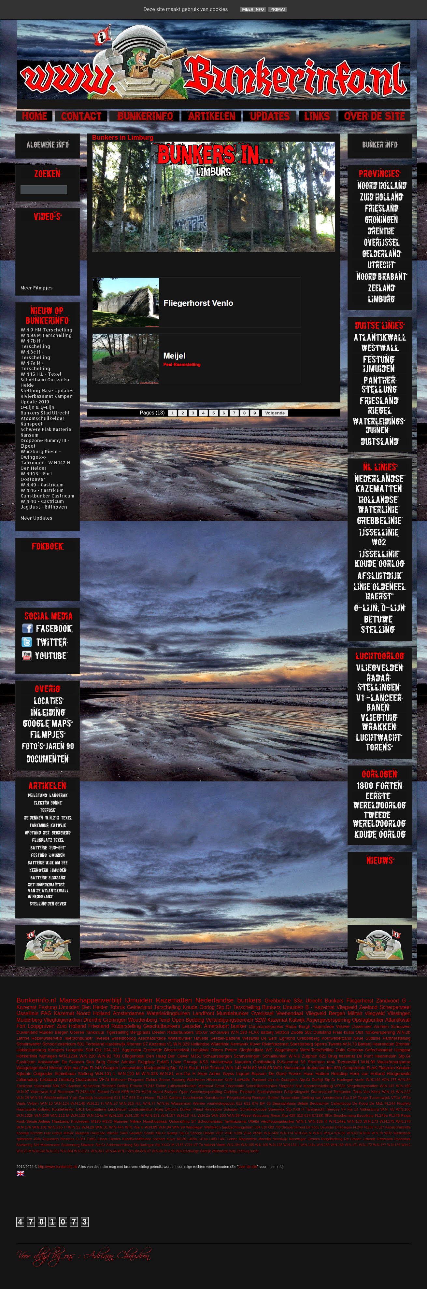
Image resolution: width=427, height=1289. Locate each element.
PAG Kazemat (57, 1013)
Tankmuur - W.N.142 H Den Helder (45, 465)
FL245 (394, 1115)
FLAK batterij (261, 1032)
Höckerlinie (27, 1056)
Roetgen (259, 1097)
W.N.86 (233, 1115)
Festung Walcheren (188, 1079)
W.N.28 (23, 1097)
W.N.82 (250, 1067)
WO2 (388, 1133)
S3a (298, 1000)
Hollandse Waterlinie (210, 1044)
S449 (124, 1133)
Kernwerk (240, 1044)
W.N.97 (23, 1091)
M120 (96, 1121)
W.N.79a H (134, 1127)
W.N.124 (61, 1103)
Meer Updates (36, 518)
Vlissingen (398, 1013)
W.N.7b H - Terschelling (35, 343)
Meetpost (82, 1133)
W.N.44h (116, 1127)
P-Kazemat (287, 1061)
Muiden (46, 1032)
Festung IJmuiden (58, 1007)
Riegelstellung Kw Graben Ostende (348, 1139)
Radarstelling (126, 1026)
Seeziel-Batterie (225, 1038)
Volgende (275, 413)
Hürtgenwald (398, 1073)
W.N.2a (204, 1115)
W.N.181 (39, 1127)
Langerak (74, 1049)
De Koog (360, 1103)
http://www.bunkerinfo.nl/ (57, 1167)
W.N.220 (87, 1056)
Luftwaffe (242, 1079)
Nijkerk (135, 1121)
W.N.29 (88, 1127)
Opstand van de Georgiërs (275, 1079)
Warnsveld (39, 1091)
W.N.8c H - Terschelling (35, 354)
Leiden (232, 1139)
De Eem (269, 1038)
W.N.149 (373, 1079)
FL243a (381, 1115)
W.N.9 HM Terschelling (47, 329)
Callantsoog (341, 1103)
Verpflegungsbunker (278, 1121)
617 (124, 1097)
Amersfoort (216, 1026)
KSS (204, 1061)
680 (271, 1127)
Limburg (66, 1079)
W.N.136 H (317, 1121)
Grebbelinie (278, 1000)
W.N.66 (364, 1133)
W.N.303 (218, 1115)
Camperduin (353, 1067)
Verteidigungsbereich (229, 1020)
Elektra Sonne (158, 1079)
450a (37, 1139)
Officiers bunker (178, 1109)
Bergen (61, 1032)
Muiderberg (29, 1020)
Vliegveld (346, 1007)
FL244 (390, 1103)
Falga (405, 1115)
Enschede (152, 1049)
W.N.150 (323, 1145)
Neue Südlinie (367, 1038)
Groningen (115, 1020)
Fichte (161, 1086)
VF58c (258, 1133)
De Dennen (73, 1061)
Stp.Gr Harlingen (338, 1079)
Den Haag (156, 1056)
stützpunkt (42, 1086)
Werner (199, 1103)
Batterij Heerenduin (376, 1044)
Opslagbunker (368, 1020)
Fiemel (103, 1091)
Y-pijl (73, 1097)
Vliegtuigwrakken (63, 1020)
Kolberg (43, 1109)
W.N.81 (167, 1073)
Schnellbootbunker (261, 1086)
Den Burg (95, 1061)
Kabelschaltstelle (398, 1127)
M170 (135, 1091)
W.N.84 (404, 1079)
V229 (238, 1133)
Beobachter (319, 1103)
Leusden (192, 1026)
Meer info (253, 9)
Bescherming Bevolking (354, 1115)
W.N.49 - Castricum (42, 484)
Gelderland (139, 1007)
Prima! (277, 9)
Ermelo (136, 1086)
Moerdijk (264, 1139)
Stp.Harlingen (144, 1145)
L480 (213, 1139)
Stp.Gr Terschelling (238, 1007)
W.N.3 (317, 1133)
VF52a (339, 1086)
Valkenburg (369, 1109)
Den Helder (94, 1007)
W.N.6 (294, 1056)
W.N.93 (36, 1097)
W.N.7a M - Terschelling (35, 365)
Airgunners (50, 1139)
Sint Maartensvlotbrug (314, 1086)
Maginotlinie (248, 1139)
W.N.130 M (134, 1115)
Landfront (203, 1013)
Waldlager (194, 1127)
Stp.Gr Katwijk (167, 1133)
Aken (202, 1073)
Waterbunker (180, 1038)
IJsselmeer (361, 1026)
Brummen (66, 1091)
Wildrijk (205, 1151)
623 (132, 1097)
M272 (107, 1121)
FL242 (162, 1097)
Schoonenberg (210, 1121)
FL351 (80, 1139)
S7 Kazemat (154, 1044)
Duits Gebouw (349, 1049)
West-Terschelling (317, 1049)
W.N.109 (42, 1115)
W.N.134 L (291, 1145)
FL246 (96, 1067)
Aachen (74, 1086)
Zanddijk (86, 1097)
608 (55, 1086)
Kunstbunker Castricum (47, 495)
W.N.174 (286, 1133)
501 (80, 1044)
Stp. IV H (178, 1067)
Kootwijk (23, 1133)
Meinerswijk (221, 1061)
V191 (229, 1133)
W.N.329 (181, 1044)
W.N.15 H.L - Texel (41, 374)
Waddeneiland (56, 1097)
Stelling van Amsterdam (322, 1097)
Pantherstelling (396, 1038)
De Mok (376, 1103)
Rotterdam (385, 1139)
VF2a (406, 1097)
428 (292, 1115)
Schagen (230, 1109)
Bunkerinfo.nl (36, 1000)
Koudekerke (193, 1097)
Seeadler (136, 1133)
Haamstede (26, 1109)
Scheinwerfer (29, 1044)
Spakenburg (70, 1145)
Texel (164, 1020)
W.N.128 (116, 1115)
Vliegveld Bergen (325, 1013)
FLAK (371, 1067)
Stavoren (87, 1145)
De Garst (278, 1073)
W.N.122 (78, 1115)
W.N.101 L (105, 1073)
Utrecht (314, 1000)
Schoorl (49, 1044)
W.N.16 (388, 1091)
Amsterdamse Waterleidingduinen (151, 1013)
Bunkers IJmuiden (283, 1007)
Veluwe (342, 1026)
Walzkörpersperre (393, 1061)
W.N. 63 (387, 1109)
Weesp (55, 1067)
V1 (169, 1044)
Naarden (243, 1061)
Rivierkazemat (275, 1044)
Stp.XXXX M (164, 1145)
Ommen (314, 1139)
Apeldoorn (91, 1086)
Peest (198, 1109)
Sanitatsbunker (269, 1091)
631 (247, 1103)
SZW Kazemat (271, 1020)
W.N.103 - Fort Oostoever (36, 476)
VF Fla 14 (350, 1109)
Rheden (112, 1133)
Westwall (250, 1038)
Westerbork (402, 1133)
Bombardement (293, 1127)
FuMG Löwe (169, 1061)
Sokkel (273, 1097)
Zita (284, 1115)
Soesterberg (301, 1044)
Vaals (21, 1103)
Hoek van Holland (367, 1073)
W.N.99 (178, 1127)
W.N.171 (351, 1145)
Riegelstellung (239, 1097)
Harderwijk (115, 1044)
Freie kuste (343, 1032)
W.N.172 (365, 1145)
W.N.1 (301, 1121)
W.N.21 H (95, 1103)
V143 (179, 1145)
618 (264, 1127)
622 (322, 1056)
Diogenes (136, 1079)
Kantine (175, 1097)
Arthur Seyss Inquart (229, 1073)
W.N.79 (377, 1133)
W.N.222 (403, 1091)
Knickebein (80, 1121)
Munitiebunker (233, 1013)
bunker (239, 1026)
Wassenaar (294, 1067)
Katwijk (297, 1020)
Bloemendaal (176, 1049)
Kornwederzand (336, 1038)
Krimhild (36, 1133)
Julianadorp (27, 1079)
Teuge (363, 1097)
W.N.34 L (98, 1151)
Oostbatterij (264, 1061)
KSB (125, 1091)
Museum (121, 1121)
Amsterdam (48, 1061)
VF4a (247, 1133)
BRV (329, 1115)
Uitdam (208, 1133)
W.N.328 (150, 1073)
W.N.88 (157, 1151)
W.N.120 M (129, 1073)
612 (239, 1103)
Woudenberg (142, 1020)
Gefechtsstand (378, 1049)
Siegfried (286, 1086)
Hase (308, 1073)
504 (257, 1127)
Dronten (402, 1044)
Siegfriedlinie (251, 1049)
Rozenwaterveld (46, 1038)
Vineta (221, 1145)
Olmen (216, 1049)
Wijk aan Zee (76, 1067)
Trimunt (217, 1067)
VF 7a (198, 1145)
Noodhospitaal (155, 1121)
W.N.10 (46, 1103)
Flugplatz (146, 1061)
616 (53, 1091)
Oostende (98, 1133)
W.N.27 (111, 1103)
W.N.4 (328, 1133)
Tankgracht (315, 1109)
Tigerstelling (117, 1032)
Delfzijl (122, 1086)
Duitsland (322, 1032)
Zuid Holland (71, 1026)
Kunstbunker (215, 1097)
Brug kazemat (341, 1056)
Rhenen (134, 1044)
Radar (291, 1026)
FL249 (358, 1127)
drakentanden (320, 1067)
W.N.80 (133, 1151)
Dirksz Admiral (121, 1061)
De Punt (365, 1056)
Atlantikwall (397, 1020)
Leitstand (48, 1079)
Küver (255, 1044)
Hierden (115, 1139)
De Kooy (312, 1127)
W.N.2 (405, 1145)
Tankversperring (380, 1032)
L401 (80, 1109)
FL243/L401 (86, 1091)
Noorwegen (297, 1139)
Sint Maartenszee (47, 1145)
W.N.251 (52, 1151)
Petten (231, 1049)
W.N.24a (38, 1151)
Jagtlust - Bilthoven (44, 507)
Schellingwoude (253, 1109)
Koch (229, 1079)
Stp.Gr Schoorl (190, 1133)
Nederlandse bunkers (228, 1000)
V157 (219, 1133)
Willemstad (220, 1151)
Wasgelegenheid (32, 1067)
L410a (203, 1139)
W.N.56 (339, 1133)
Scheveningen (247, 1056)
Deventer (327, 1127)
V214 (188, 1145)
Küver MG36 (176, 1139)
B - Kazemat (320, 1007)
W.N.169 (337, 1145)
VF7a (104, 1079)
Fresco (295, 1073)
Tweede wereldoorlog (115, 1038)
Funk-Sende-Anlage (33, 1121)
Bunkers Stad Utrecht (45, 412)
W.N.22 (74, 1127)
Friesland (98, 1026)
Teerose (333, 1109)
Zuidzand (24, 1086)
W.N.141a (308, 1145)
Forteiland (94, 1044)
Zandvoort (387, 1000)
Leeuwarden (131, 1067)
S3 (303, 1061)
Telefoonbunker (78, 1038)
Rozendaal (402, 1139)
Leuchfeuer (117, 1109)
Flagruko (386, 1067)
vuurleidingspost (220, 1103)
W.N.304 (66, 1151)
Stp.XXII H (295, 1109)
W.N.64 (111, 1151)
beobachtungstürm (237, 1127)
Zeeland (368, 1007)
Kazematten (174, 1000)
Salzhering (25, 1145)
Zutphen (310, 1056)
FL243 (149, 1086)
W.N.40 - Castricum (42, 501)
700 (277, 1127)
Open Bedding (188, 1020)
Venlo (359, 1079)
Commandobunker (266, 1026)
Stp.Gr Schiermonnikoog (114, 1145)
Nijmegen (48, 1056)
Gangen (110, 1067)
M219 (146, 1091)
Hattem (322, 1073)
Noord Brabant (165, 1091)
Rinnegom (213, 1109)
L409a (192, 1139)
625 (64, 1086)
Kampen (56, 1049)
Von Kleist (371, 1091)
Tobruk (117, 1007)
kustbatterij (103, 1097)
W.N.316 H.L (130, 1103)
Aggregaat (131, 1049)
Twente (335, 1044)
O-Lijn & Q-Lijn (37, 407)
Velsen (33, 1103)
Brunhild (109, 1086)
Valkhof (209, 1145)
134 (107, 1049)
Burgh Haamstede (316, 1026)
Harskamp (60, 1121)
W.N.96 (169, 1151)
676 (255, 1103)
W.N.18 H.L (186, 1115)
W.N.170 (354, 1121)
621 (116, 1049)
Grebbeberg (308, 1038)
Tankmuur (95, 1032)
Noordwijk (280, 1139)
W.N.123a (68, 1056)
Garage (190, 1061)
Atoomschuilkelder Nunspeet (42, 421)
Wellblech (212, 1127)
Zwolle (297, 1032)
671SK (317, 1115)
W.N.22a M (303, 1133)
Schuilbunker (274, 1056)
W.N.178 (403, 1121)
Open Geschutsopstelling (200, 1091)
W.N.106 (261, 1145)
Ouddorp (231, 1091)
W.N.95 (163, 1103)
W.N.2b (404, 1032)
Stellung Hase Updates (47, 390)
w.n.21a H (185, 1073)
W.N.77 (149, 1103)
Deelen (158, 1032)
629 (307, 1115)
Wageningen (286, 1049)
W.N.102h (25, 1115)
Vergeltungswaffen (362, 1086)
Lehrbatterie (96, 1109)
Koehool (159, 1139)
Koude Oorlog (199, 1007)
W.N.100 (403, 1109)
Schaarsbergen (217, 1056)
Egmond (287, 1038)
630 (337, 1067)
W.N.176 (389, 1079)
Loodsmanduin (140, 1109)
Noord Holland (93, 1013)
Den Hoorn (146, 1097)
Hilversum (214, 1079)
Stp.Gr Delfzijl (311, 1079)
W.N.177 (379, 1145)
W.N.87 (145, 1151)
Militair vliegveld (366, 1013)
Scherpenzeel (394, 1007)
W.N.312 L (82, 1151)
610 (300, 1115)
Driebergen (343, 1127)
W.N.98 (368, 1061)
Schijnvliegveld (296, 1091)
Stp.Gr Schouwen (212, 1032)
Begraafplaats (284, 1103)
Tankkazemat (235, 1121)
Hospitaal (199, 1049)
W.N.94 (165, 1127)
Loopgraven (41, 1026)
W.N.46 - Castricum (42, 490)
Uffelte (253, 1121)
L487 (222, 1139)
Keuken (403, 1067)
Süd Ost (94, 1049)
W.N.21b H (57, 1127)
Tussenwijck (379, 1097)
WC (269, 1049)
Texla (357, 1091)
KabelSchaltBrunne (136, 1139)
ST (193, 1121)
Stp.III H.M (199, 1067)
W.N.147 (387, 1086)
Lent (47, 1133)
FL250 (368, 1127)
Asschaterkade (152, 1038)
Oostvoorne (86, 1079)
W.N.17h (24, 1127)
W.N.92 (104, 1056)
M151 (196, 1056)
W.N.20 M (24, 1151)
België (302, 1103)
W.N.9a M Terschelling (46, 335)
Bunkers (334, 1000)
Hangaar (402, 1049)
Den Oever (178, 1056)
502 (308, 1032)
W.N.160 (403, 1086)
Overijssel (262, 1013)
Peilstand (248, 1091)
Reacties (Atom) (228, 428)
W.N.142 (233, 1067)
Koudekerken (63, 1109)
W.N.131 (152, 1115)
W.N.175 (387, 1121)
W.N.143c (271, 1133)
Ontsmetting (179, 1121)
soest (254, 1151)
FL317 (379, 1127)
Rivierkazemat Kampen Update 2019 (47, 398)
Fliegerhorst (360, 1000)
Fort (21, 1026)
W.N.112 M (59, 1115)
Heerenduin (385, 1056)
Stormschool (321, 1091)
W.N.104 (233, 1145)
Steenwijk (276, 1109)
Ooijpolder (42, 1073)
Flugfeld (404, 1103)
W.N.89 (151, 1127)
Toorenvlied (348, 1061)
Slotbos (282, 1032)
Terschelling (167, 1007)
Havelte (201, 1038)
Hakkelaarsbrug (31, 1049)
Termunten (342, 1091)
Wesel (246, 1115)
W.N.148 (78, 1103)
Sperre (320, 1044)
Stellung (85, 1073)
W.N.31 (101, 1127)
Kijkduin (24, 1073)
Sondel (149, 1133)
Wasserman (181, 1103)
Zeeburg (243, 1151)
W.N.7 (122, 1151)
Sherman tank (321, 1061)
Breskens (67, 1139)
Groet (115, 1091)
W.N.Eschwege (187, 1151)
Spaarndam (290, 1097)
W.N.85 (265, 1067)
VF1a (395, 1097)
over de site (248, 1167)
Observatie (235, 1086)
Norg (159, 1109)
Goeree (77, 1032)
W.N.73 (350, 1044)
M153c (69, 1133)
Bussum (259, 1073)
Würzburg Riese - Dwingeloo (41, 454)
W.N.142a (337, 1121)
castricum (67, 1044)
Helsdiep (339, 1073)
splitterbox (24, 1139)
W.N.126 (275, 1145)
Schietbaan (65, 1073)
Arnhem (381, 1026)
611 (117, 1097)
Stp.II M (349, 1097)
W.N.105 (247, 1145)
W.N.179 (393, 1145)
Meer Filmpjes (37, 287)
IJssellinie (28, 1013)
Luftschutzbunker (182, 1086)
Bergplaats (140, 1032)
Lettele (57, 1133)
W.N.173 (370, 1121)
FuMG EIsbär (97, 1139)
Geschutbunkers (161, 1026)
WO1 (278, 1067)
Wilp (232, 1151)
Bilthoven (119, 1079)
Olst (359, 1032)
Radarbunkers (180, 1032)
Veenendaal (289, 1013)
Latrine (23, 1038)
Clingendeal (133, 1056)
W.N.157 (168, 1115)
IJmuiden (138, 1000)
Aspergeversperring (328, 1020)
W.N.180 (239, 1032)
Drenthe (92, 1020)
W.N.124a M (96, 1115)
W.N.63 (352, 1133)
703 (116, 1056)
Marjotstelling (156, 1067)
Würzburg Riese (266, 1115)
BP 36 (265, 1103)
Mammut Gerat (211, 1086)
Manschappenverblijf (90, 1000)
